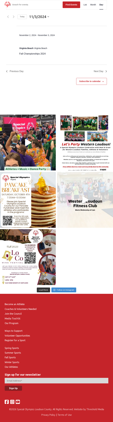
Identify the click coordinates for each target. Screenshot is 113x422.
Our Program (11, 322)
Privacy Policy (48, 413)
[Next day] (13, 16)
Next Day (100, 71)
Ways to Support (13, 329)
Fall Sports (10, 356)
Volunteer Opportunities (17, 334)
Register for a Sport (15, 339)
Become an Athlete (15, 303)
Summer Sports (13, 351)
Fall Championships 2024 (40, 42)
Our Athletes (11, 365)
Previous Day (15, 71)
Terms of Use (65, 413)
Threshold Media (95, 408)
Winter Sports (12, 361)
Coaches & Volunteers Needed (20, 307)
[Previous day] (8, 16)
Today (22, 17)
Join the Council (13, 312)
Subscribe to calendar (90, 81)
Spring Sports (12, 346)
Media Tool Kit (12, 317)
